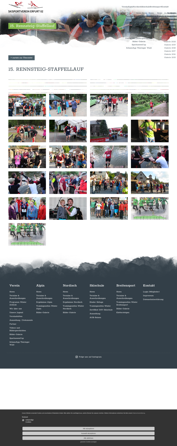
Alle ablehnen (143, 435)
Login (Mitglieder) (151, 369)
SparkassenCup (16, 415)
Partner (12, 401)
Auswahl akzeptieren (142, 431)
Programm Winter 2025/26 (17, 380)
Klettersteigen (122, 390)
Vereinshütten (15, 394)
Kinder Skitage (96, 379)
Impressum (148, 373)
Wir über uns (15, 386)
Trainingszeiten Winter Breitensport (126, 380)
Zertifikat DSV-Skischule (101, 387)
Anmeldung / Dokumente (21, 397)
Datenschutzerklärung (153, 377)
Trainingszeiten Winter (100, 383)
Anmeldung (95, 391)
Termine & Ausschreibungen (17, 374)
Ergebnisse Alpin (44, 379)
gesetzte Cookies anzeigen (143, 439)
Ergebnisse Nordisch (72, 379)
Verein (99, 6)
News (12, 369)
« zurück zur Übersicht (21, 95)
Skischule (133, 6)
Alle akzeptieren (142, 426)
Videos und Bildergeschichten (17, 406)
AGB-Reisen (95, 395)
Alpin (109, 6)
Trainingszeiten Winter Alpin (46, 384)
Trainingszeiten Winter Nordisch (73, 384)
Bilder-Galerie (15, 412)
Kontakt (162, 6)
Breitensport (149, 6)
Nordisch (120, 6)
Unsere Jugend (16, 390)
